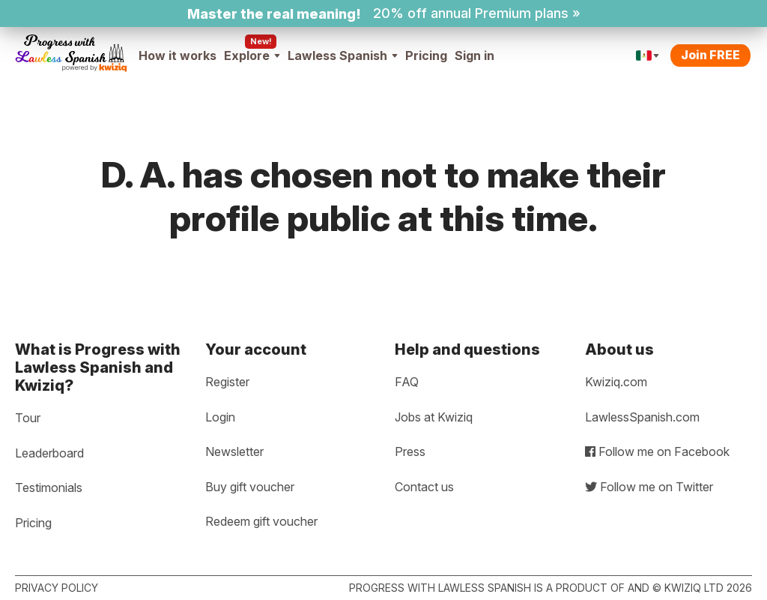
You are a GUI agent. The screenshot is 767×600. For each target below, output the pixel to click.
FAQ (407, 381)
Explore (252, 55)
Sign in (474, 55)
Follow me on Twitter (649, 486)
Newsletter (234, 451)
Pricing (426, 55)
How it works (177, 55)
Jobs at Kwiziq (434, 417)
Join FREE (710, 54)
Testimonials (48, 487)
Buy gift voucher (249, 486)
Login (220, 417)
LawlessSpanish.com (642, 417)
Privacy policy (56, 587)
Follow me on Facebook (657, 451)
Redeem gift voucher (261, 521)
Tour (27, 417)
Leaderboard (49, 453)
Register (227, 381)
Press (410, 451)
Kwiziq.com (616, 381)
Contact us (424, 486)
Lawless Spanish (343, 55)
